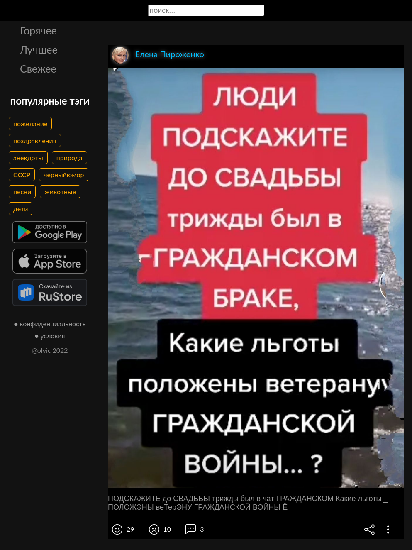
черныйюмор (64, 174)
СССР (21, 174)
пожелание (30, 123)
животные (60, 192)
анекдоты (28, 157)
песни (22, 192)
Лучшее (39, 49)
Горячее (38, 30)
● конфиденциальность (50, 324)
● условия (50, 336)
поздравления (34, 140)
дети (20, 209)
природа (69, 157)
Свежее (38, 68)
